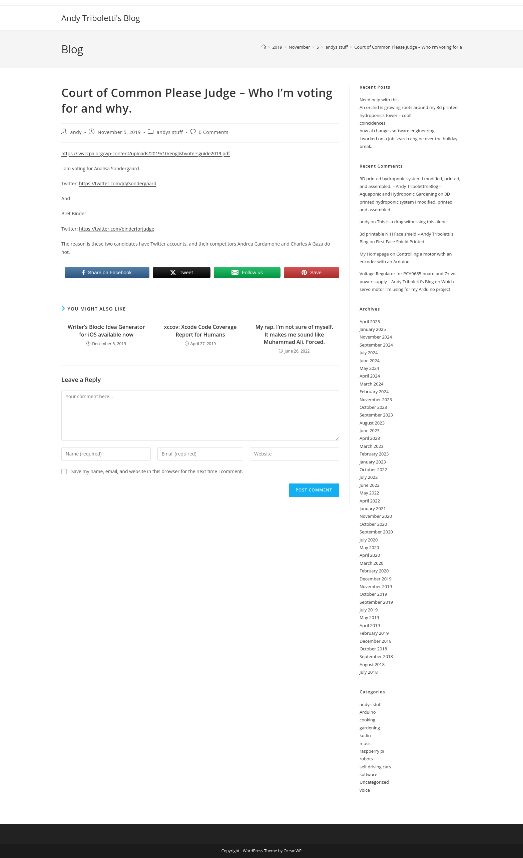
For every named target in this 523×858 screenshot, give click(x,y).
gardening (370, 728)
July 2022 (369, 477)
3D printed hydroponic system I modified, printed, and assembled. (407, 202)
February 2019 (374, 633)
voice (365, 790)
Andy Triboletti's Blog (100, 17)
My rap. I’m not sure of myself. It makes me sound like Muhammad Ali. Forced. (294, 334)
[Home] (264, 47)
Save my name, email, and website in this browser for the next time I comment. (157, 471)
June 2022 (370, 485)
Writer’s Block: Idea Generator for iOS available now (106, 330)
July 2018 (369, 672)
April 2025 (370, 322)
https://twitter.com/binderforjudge (116, 229)
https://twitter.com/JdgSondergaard (117, 183)
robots (366, 759)
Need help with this (379, 100)
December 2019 (376, 579)
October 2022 (373, 469)
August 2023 (372, 423)
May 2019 (369, 617)
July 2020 (369, 540)
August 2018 (372, 664)
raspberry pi (372, 751)
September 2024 (376, 345)
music (366, 743)
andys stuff (170, 132)
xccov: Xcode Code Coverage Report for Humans (200, 330)
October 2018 (373, 649)
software (368, 774)
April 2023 (370, 438)
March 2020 (372, 563)
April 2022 (370, 501)
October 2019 (373, 594)
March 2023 (372, 446)
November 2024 (376, 337)
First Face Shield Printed (400, 242)
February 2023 (374, 454)
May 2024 (369, 368)
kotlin (365, 735)
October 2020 (373, 524)
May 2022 (369, 493)
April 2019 (370, 625)
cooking (367, 720)
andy (76, 132)
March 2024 (372, 384)
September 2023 (376, 415)
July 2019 (369, 610)
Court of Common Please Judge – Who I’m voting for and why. (416, 47)
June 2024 (370, 361)
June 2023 (370, 430)
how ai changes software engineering (397, 131)
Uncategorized (374, 782)
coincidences (373, 123)
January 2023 (373, 462)
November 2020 (376, 516)
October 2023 (373, 407)
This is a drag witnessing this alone (412, 222)
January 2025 (373, 329)
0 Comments (213, 132)
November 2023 (376, 400)
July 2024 (369, 353)
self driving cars (375, 767)
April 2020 (370, 555)
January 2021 (373, 508)
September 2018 (376, 656)
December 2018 (376, 641)
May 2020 (369, 547)
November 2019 (376, 586)
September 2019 (376, 602)
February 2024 (374, 392)
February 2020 (374, 571)
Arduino (368, 712)
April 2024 (370, 376)
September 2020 (376, 532)
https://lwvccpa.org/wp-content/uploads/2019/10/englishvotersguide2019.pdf (145, 153)
